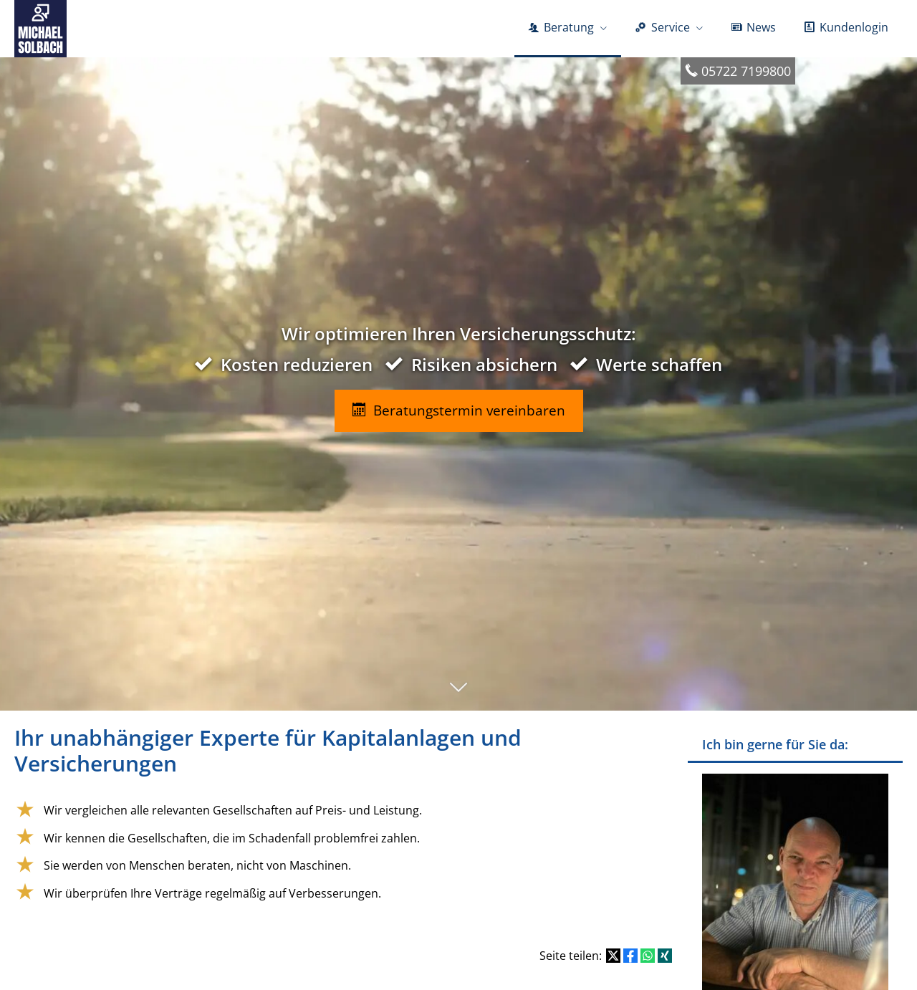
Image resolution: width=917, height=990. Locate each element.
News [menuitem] (753, 27)
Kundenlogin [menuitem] (846, 27)
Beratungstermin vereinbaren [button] (458, 410)
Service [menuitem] (662, 27)
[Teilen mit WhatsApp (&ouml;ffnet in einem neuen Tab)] (647, 955)
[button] (458, 694)
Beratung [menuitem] (561, 27)
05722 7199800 (746, 71)
